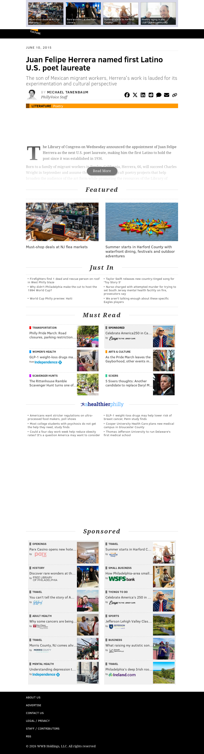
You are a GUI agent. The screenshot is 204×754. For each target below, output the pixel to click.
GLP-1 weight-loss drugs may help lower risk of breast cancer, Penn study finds (138, 417)
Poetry (58, 106)
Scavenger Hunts (45, 376)
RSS (28, 736)
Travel (113, 544)
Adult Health (42, 616)
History (38, 568)
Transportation (44, 328)
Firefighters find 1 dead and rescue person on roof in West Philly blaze (63, 280)
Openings (39, 544)
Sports (113, 616)
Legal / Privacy (38, 721)
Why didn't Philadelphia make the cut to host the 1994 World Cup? (62, 288)
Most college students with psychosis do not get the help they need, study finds (62, 425)
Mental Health (43, 664)
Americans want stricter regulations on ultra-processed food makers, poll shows (60, 417)
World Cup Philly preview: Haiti (51, 298)
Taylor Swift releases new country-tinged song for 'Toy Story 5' (139, 280)
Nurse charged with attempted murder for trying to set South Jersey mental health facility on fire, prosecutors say (140, 290)
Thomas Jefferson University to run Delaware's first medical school (137, 433)
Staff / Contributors (42, 728)
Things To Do (118, 592)
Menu (197, 33)
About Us (33, 697)
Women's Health (44, 352)
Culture (35, 32)
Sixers (113, 376)
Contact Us (35, 713)
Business (115, 640)
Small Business (120, 568)
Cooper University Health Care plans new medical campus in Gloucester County (139, 425)
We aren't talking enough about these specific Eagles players (136, 300)
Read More (102, 171)
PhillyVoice (10, 33)
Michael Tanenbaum (68, 92)
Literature (41, 106)
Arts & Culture (119, 352)
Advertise (33, 705)
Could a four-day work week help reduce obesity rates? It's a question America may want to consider (64, 433)
